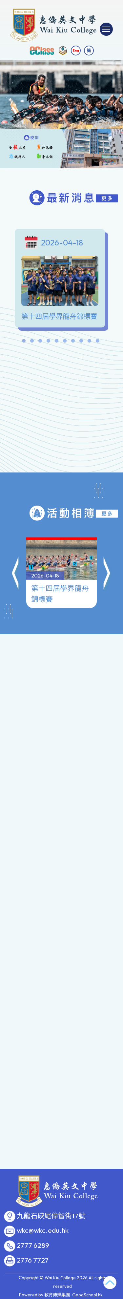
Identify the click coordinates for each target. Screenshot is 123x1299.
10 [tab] (97, 342)
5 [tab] (56, 342)
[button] (15, 542)
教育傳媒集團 (57, 1294)
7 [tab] (73, 342)
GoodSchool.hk (87, 1294)
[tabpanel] (61, 280)
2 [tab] (32, 342)
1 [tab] (24, 342)
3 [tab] (40, 342)
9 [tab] (89, 342)
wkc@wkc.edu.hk (43, 1230)
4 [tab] (48, 342)
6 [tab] (65, 342)
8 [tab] (81, 342)
